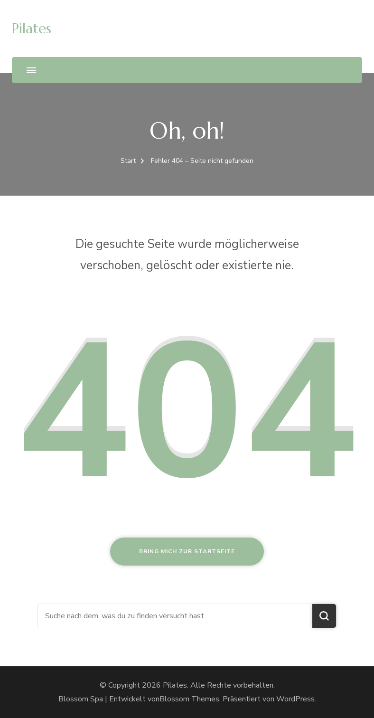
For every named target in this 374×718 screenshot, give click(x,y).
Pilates (31, 28)
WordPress (295, 699)
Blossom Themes (189, 699)
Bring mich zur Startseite (187, 551)
